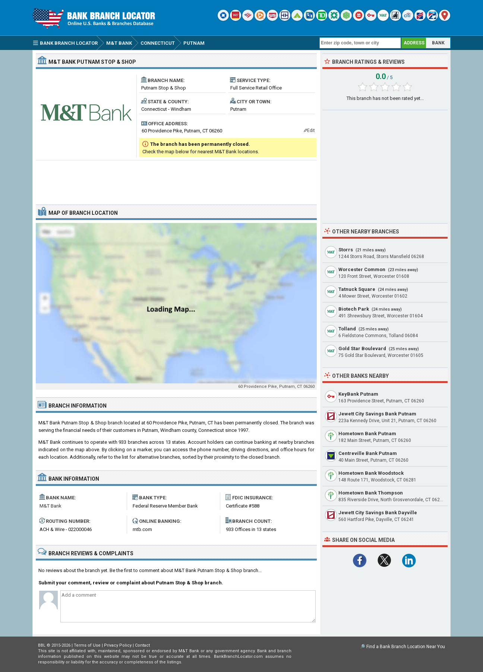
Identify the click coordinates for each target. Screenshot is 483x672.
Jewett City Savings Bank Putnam (377, 414)
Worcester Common (361, 269)
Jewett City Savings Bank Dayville (377, 512)
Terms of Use (87, 645)
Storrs (345, 249)
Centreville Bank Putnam (367, 453)
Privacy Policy (118, 645)
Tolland (347, 329)
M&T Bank (50, 506)
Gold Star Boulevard (362, 348)
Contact (142, 645)
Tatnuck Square (356, 289)
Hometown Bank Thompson (370, 493)
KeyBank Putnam (358, 394)
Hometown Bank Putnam (367, 433)
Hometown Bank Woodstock (371, 473)
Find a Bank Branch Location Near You (405, 646)
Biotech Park (353, 309)
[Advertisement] (176, 179)
